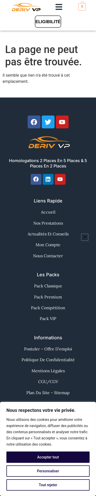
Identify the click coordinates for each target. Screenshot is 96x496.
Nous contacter (48, 255)
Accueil (48, 212)
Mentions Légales (48, 370)
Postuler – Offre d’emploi (48, 348)
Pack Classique (48, 285)
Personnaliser (48, 471)
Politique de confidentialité (48, 359)
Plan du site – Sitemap (48, 392)
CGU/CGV (48, 381)
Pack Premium (48, 296)
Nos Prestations (48, 223)
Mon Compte (48, 244)
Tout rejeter (48, 485)
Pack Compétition (48, 307)
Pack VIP (48, 318)
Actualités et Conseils (48, 233)
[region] (48, 449)
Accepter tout (48, 457)
